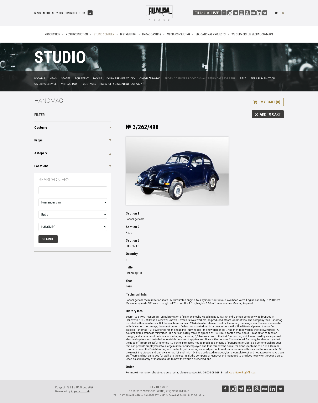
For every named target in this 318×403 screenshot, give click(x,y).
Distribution (128, 34)
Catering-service (45, 83)
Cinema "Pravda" (149, 78)
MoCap (97, 78)
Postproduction (77, 34)
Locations (41, 166)
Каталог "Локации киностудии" (121, 83)
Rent (243, 78)
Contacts (71, 13)
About (46, 13)
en (282, 13)
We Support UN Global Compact (252, 34)
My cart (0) (270, 102)
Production (52, 34)
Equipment (82, 78)
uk (276, 13)
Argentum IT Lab (80, 391)
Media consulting (178, 34)
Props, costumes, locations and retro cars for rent (200, 78)
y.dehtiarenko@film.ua (242, 372)
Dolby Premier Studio (120, 78)
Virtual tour (69, 83)
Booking (39, 78)
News (37, 13)
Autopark (40, 153)
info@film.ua (196, 395)
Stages (65, 78)
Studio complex (104, 34)
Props (38, 140)
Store (82, 13)
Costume (40, 128)
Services (57, 13)
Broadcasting (151, 34)
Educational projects (211, 34)
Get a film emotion (263, 78)
